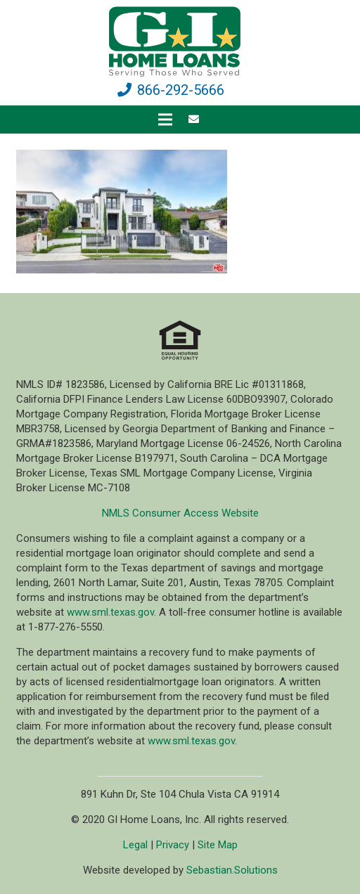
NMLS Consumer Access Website (180, 513)
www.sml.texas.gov (110, 612)
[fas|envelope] (195, 119)
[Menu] (165, 119)
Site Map (218, 844)
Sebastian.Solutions (232, 870)
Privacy (172, 844)
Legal (135, 844)
